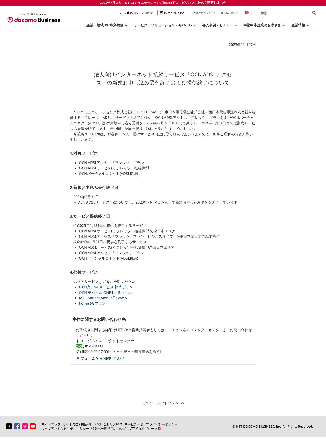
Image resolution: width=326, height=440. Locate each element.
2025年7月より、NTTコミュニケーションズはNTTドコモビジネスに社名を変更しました (163, 2)
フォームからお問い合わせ (102, 358)
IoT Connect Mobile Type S (103, 297)
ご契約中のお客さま (204, 13)
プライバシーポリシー (162, 424)
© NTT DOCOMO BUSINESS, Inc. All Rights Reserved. (272, 426)
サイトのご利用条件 (77, 424)
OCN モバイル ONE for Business (106, 292)
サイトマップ (51, 424)
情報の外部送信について (108, 428)
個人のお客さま (229, 13)
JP (248, 12)
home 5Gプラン (92, 303)
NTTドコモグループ (143, 428)
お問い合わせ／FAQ (108, 424)
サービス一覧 (134, 424)
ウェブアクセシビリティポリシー (65, 428)
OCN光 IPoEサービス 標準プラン (106, 286)
